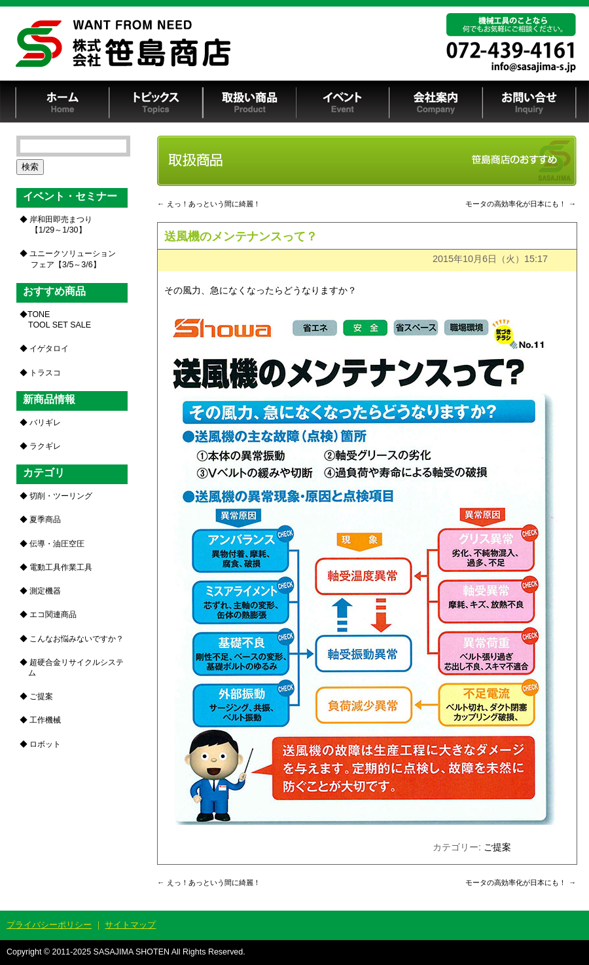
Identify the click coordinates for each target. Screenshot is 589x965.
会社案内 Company (436, 102)
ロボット (45, 744)
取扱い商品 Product (249, 102)
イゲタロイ (49, 348)
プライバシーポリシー (49, 925)
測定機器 (45, 591)
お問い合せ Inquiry (530, 102)
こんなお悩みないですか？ (76, 638)
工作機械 (45, 720)
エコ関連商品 (53, 614)
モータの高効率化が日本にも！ (520, 204)
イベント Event (342, 102)
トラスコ (45, 372)
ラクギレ (45, 446)
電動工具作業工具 (60, 567)
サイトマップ (130, 925)
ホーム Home (62, 102)
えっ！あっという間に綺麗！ (208, 204)
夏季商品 (45, 519)
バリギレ (45, 422)
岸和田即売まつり (59, 225)
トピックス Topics (156, 102)
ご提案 (497, 847)
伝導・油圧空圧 (56, 543)
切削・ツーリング (60, 496)
